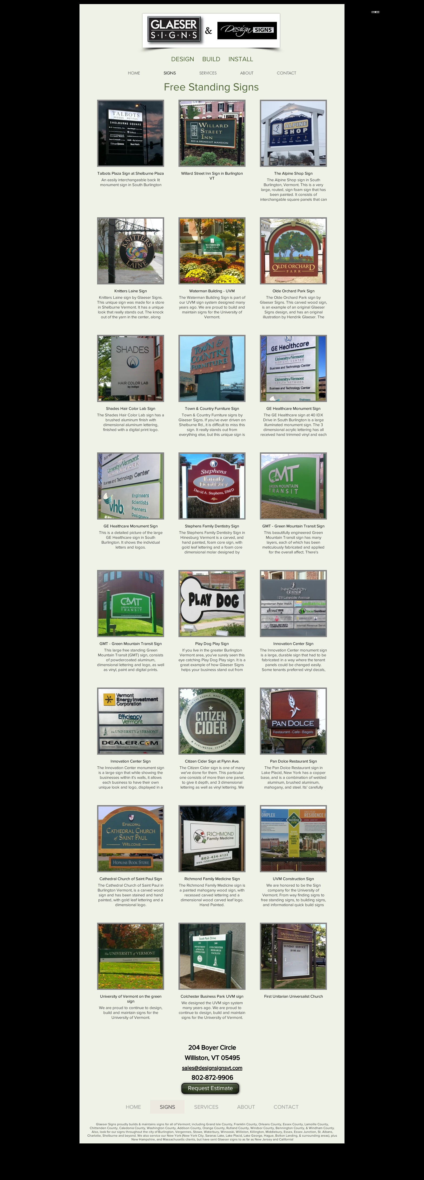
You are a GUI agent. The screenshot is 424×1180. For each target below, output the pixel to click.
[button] (210, 1088)
